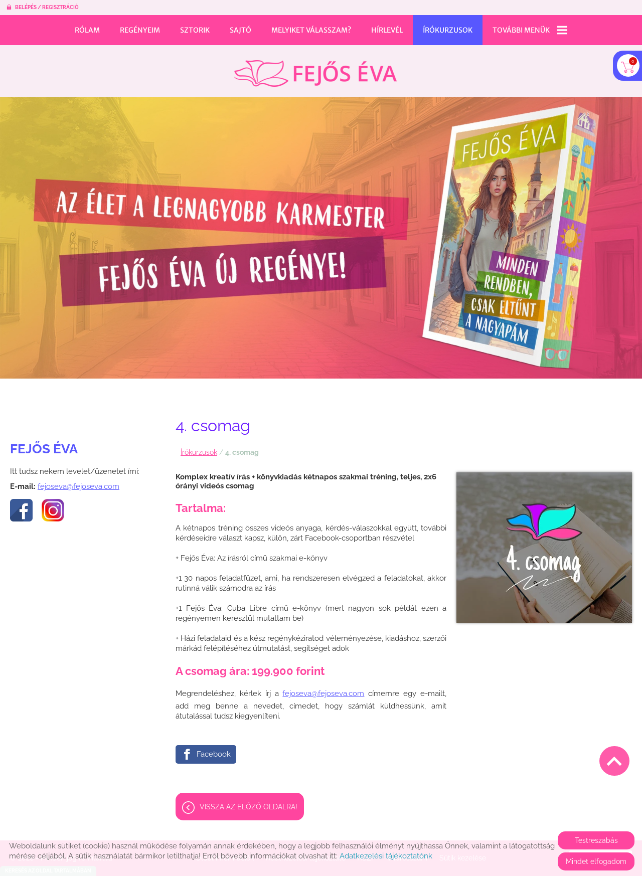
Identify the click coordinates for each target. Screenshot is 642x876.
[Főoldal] (315, 68)
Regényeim (140, 30)
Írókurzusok (447, 30)
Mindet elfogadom (596, 861)
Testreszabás (596, 840)
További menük (530, 30)
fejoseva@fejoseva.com (78, 481)
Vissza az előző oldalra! (248, 802)
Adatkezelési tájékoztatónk (386, 855)
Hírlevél (387, 30)
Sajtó (240, 30)
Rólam (87, 30)
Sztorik (195, 30)
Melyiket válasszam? (311, 30)
